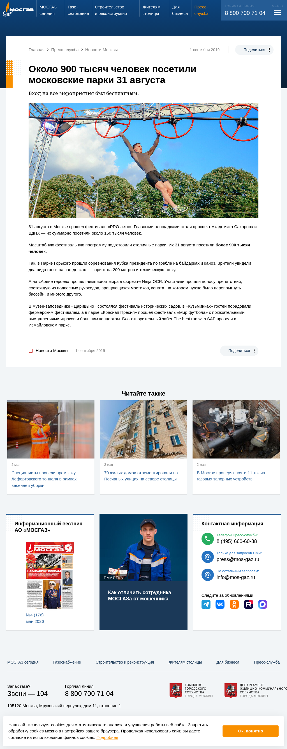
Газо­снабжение (67, 662)
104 (42, 693)
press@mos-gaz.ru (238, 559)
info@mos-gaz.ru (236, 577)
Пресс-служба (267, 662)
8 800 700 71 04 (245, 13)
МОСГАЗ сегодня (22, 662)
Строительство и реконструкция (125, 662)
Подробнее (107, 737)
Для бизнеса (227, 662)
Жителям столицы (185, 662)
